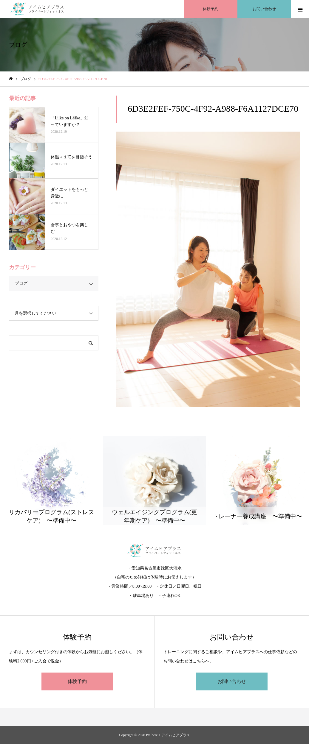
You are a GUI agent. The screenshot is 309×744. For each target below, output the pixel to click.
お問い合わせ (231, 681)
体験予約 (77, 681)
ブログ (21, 283)
